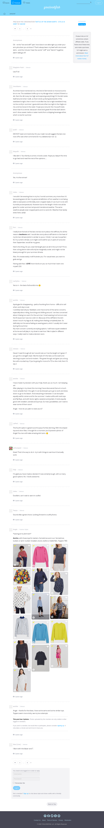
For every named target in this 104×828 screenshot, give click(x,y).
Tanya (15, 510)
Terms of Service (52, 820)
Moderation (68, 820)
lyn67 (15, 130)
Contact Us (37, 820)
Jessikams (17, 86)
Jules (15, 192)
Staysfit (16, 151)
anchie (22, 24)
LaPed (15, 423)
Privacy (61, 820)
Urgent (12, 14)
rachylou (16, 281)
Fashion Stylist (23, 529)
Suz (14, 227)
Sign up (25, 793)
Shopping (82, 24)
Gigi (14, 469)
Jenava (15, 349)
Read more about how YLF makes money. (82, 56)
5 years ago (18, 58)
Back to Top (52, 804)
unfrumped (17, 448)
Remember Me (19, 783)
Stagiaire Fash (18, 67)
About (44, 820)
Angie (15, 529)
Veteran (28, 67)
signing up (60, 725)
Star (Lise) (17, 744)
